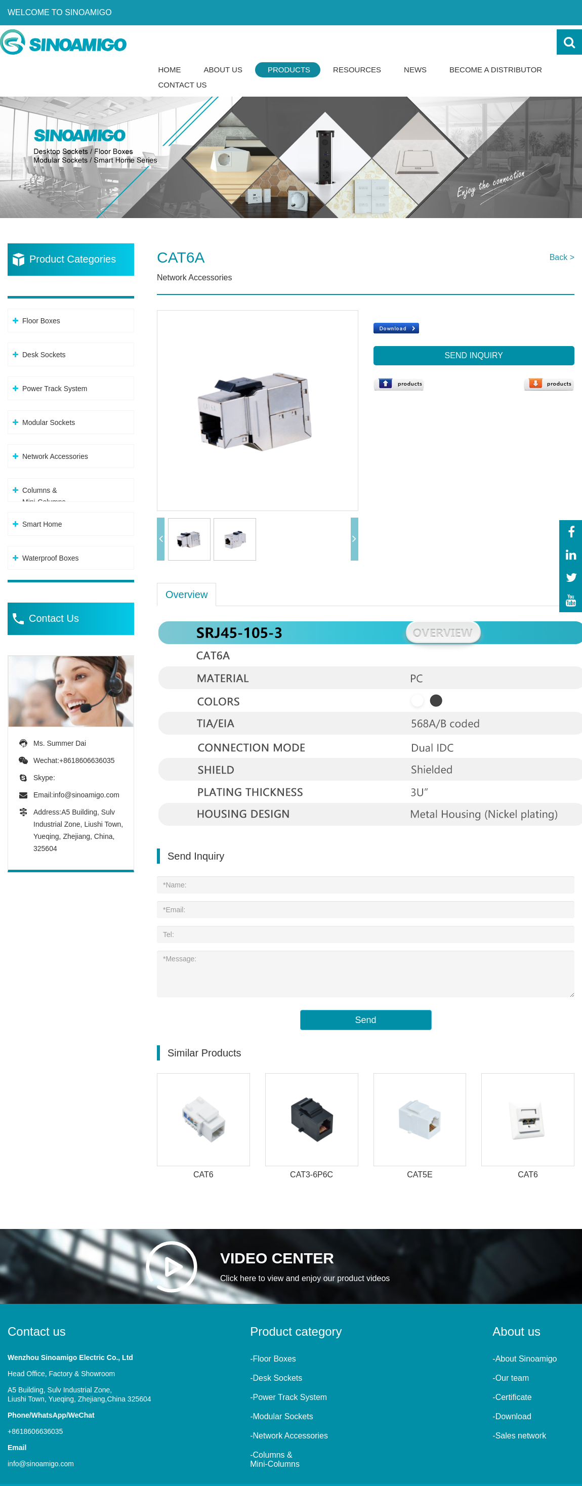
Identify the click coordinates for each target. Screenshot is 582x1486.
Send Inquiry (474, 355)
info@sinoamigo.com (86, 795)
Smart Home (42, 524)
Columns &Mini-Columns (44, 496)
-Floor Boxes (273, 1357)
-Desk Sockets (276, 1376)
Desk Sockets (44, 355)
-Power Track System (288, 1395)
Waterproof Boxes (50, 558)
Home (169, 69)
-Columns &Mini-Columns (275, 1458)
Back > (562, 257)
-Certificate (511, 1395)
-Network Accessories (289, 1434)
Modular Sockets (48, 422)
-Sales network (519, 1434)
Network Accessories (55, 456)
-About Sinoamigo (524, 1357)
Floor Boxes (41, 321)
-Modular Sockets (281, 1415)
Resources (357, 69)
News (415, 69)
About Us (223, 69)
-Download (511, 1415)
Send (365, 1018)
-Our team (510, 1376)
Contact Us (182, 84)
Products (289, 69)
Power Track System (54, 389)
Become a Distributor (495, 69)
